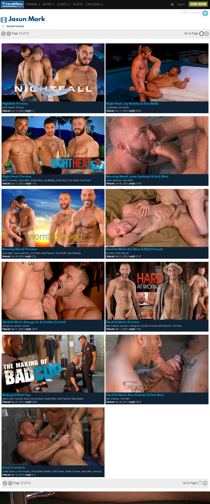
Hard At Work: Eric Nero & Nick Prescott (134, 249)
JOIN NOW (198, 4)
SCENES (63, 4)
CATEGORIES (95, 4)
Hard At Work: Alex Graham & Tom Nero (135, 395)
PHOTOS (78, 4)
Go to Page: (192, 33)
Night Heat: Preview (16, 176)
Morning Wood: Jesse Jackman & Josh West (137, 176)
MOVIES (49, 4)
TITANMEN (32, 4)
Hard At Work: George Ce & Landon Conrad (34, 322)
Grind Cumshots (13, 468)
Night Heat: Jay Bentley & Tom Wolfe (132, 104)
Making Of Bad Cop (16, 395)
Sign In (181, 4)
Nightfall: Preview (15, 104)
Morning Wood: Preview (19, 249)
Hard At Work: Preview (122, 322)
